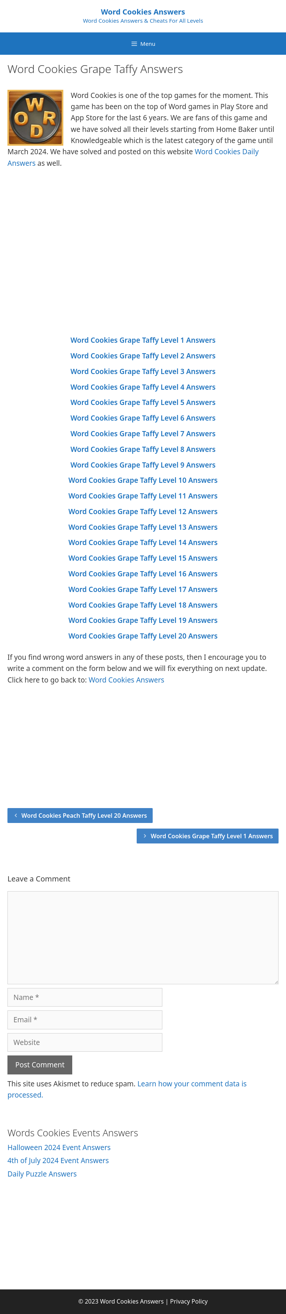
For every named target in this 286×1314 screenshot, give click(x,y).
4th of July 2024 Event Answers (58, 1160)
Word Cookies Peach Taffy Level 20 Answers (84, 815)
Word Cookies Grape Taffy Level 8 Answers (143, 449)
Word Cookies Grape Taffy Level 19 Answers (143, 620)
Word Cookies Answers (143, 12)
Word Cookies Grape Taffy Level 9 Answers (143, 465)
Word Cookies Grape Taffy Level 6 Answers (143, 418)
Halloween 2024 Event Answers (59, 1147)
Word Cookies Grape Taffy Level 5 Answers (143, 402)
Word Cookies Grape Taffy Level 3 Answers (143, 371)
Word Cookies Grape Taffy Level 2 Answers (143, 356)
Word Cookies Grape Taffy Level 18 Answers (143, 605)
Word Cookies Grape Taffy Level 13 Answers (143, 527)
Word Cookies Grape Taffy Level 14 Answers (143, 542)
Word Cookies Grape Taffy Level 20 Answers (143, 636)
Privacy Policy (189, 1301)
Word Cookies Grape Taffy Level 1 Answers (143, 340)
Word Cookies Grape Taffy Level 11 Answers (143, 496)
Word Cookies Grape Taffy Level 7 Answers (143, 433)
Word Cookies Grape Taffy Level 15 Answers (143, 558)
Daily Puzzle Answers (42, 1174)
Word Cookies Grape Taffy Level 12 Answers (143, 511)
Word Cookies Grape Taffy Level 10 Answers (143, 480)
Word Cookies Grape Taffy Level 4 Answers (143, 387)
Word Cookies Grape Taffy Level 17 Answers (143, 589)
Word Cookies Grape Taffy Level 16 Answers (143, 574)
